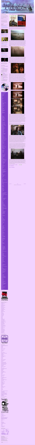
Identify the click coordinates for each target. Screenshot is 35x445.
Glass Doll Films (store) (3, 364)
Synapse (2, 262)
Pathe (2, 229)
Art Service (3, 108)
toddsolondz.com (2, 438)
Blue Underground (3, 352)
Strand (2, 258)
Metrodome (3, 207)
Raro (2, 237)
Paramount (3, 226)
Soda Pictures (3, 255)
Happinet (2, 174)
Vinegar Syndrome (3, 277)
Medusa (2, 206)
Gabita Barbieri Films (4, 169)
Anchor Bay (3, 103)
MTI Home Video (3, 199)
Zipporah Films (2, 395)
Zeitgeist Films (3, 287)
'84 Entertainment (3, 93)
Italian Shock (3, 183)
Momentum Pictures (3, 211)
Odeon (2, 221)
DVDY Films (3, 138)
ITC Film (2, 177)
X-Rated (2, 285)
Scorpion (2, 378)
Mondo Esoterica (2, 323)
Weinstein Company (3, 281)
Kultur (2, 191)
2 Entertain (3, 95)
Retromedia (3, 240)
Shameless (3, 250)
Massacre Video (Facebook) (4, 368)
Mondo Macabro (2, 371)
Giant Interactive (3, 170)
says (25, 73)
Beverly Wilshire (3, 117)
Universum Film (3, 272)
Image (2, 179)
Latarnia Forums (2, 321)
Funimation (3, 167)
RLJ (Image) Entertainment (3, 377)
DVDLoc (2, 318)
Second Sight (3, 249)
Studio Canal (3, 259)
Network (2, 217)
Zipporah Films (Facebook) (3, 396)
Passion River (3, 227)
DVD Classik (2, 313)
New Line (2, 218)
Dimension (3, 142)
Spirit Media (3, 257)
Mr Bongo (2, 372)
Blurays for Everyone (3, 307)
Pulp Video (3, 235)
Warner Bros (3, 280)
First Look (3, 161)
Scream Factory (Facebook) (4, 379)
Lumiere (2, 196)
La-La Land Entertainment (4, 192)
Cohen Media (2, 356)
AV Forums (2, 304)
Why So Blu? (2, 332)
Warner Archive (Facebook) (3, 393)
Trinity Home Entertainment (4, 266)
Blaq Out (2, 118)
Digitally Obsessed (3, 311)
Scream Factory (3, 247)
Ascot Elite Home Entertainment (3, 110)
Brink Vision (3, 119)
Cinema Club (3, 128)
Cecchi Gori (3, 127)
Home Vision (3, 175)
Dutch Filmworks (3, 148)
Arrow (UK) (2, 350)
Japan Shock (3, 184)
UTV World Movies (3, 269)
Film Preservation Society (4, 159)
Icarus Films (3, 178)
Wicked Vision (3, 284)
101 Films (2, 94)
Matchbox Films (3, 205)
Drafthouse (3, 146)
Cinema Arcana (2, 308)
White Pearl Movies (3, 283)
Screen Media (3, 248)
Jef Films (2, 185)
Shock (2, 252)
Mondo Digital (2, 322)
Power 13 (2, 233)
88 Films (2, 347)
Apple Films (3, 106)
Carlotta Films (3, 126)
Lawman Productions (4, 193)
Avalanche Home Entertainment (3, 112)
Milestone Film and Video (4, 208)
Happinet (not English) (3, 366)
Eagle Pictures (3, 150)
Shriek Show (3, 254)
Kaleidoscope (3, 186)
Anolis (2, 104)
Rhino (2, 241)
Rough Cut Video (2, 329)
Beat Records (3, 116)
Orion (2, 224)
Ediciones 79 (3, 152)
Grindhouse (3, 172)
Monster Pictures (3, 213)
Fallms (2, 157)
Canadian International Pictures (4, 125)
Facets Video (3, 156)
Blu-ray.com (2, 306)
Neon (2, 216)
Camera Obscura (3, 124)
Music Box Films (3, 215)
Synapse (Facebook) (3, 386)
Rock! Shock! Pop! (3, 327)
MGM (2, 197)
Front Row (3, 166)
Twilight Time (3, 268)
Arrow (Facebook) (3, 349)
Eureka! (2, 361)
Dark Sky (2, 139)
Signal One (2, 384)
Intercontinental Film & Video (4, 182)
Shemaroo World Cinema (4, 251)
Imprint (2, 180)
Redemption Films (3, 238)
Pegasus (2, 230)
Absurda (2, 98)
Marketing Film (3, 204)
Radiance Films (2, 375)
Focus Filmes (3, 163)
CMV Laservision (3, 122)
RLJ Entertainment (3, 236)
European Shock (3, 155)
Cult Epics (3, 136)
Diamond (2, 141)
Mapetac (2, 203)
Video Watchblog (2, 331)
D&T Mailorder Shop (3, 309)
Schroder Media (3, 246)
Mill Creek (2, 370)
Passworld (3, 228)
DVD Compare (2, 314)
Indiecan (2, 181)
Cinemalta (3, 130)
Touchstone (3, 265)
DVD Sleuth (2, 315)
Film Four (2, 158)
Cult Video (3, 137)
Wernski (7, 66)
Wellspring (3, 282)
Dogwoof (2, 145)
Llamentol (2, 195)
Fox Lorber (3, 164)
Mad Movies (3, 200)
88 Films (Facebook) (3, 348)
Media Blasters (2, 369)
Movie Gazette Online (3, 325)
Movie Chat (2, 324)
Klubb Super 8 (3, 189)
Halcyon (2, 173)
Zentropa (2, 288)
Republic (2, 239)
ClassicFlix (3, 131)
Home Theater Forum (3, 320)
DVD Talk (2, 316)
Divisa (2, 144)
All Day (2, 100)
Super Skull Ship (3, 261)
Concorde (2, 134)
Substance (3, 260)
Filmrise (2, 160)
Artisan (2, 109)
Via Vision (3, 275)
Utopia (2, 273)
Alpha (2, 101)
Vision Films (3, 279)
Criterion (2, 135)
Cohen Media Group (4, 133)
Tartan (2, 263)
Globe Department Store (4, 171)
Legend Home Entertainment (4, 194)
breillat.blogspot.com (3, 439)
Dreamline (3, 147)
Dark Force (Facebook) (3, 359)
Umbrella (2, 270)
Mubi (2, 214)
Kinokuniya (3, 188)
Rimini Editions (3, 243)
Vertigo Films (3, 274)
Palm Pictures (3, 225)
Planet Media (3, 232)
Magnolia (2, 202)
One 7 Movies (3, 222)
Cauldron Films (2, 354)
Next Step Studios (3, 219)
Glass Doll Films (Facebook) (4, 363)
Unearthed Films (3, 271)
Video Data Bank (3, 276)
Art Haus (2, 107)
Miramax (2, 210)
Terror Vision (2, 387)
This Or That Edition (3, 330)
